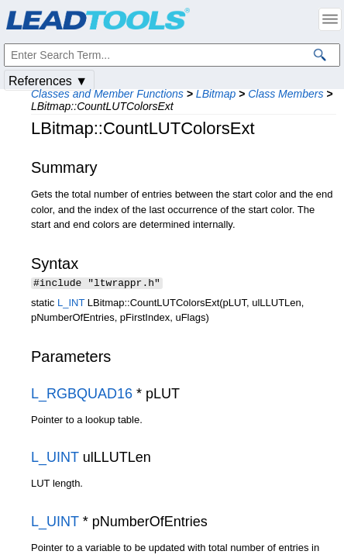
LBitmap (216, 94)
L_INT (70, 304)
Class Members (285, 94)
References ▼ (48, 81)
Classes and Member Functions (107, 94)
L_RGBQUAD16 (81, 395)
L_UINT (55, 459)
